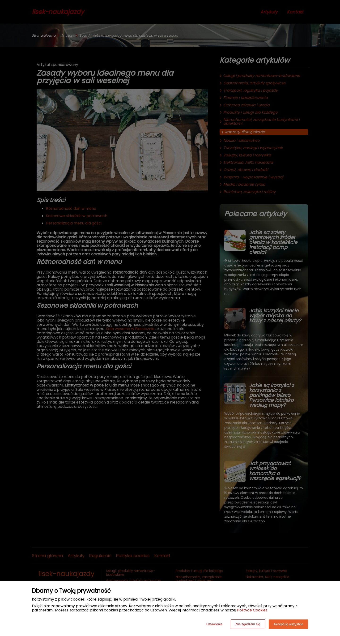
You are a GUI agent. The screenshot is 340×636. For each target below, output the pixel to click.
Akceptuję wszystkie (288, 624)
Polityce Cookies (252, 610)
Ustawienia (214, 624)
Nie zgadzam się (248, 624)
